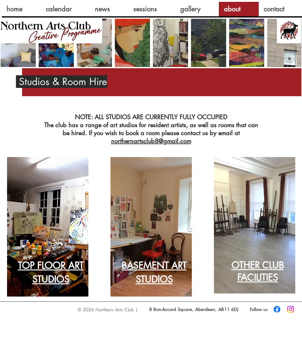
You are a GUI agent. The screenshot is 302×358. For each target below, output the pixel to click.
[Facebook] (277, 309)
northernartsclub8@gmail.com (151, 141)
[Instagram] (290, 309)
